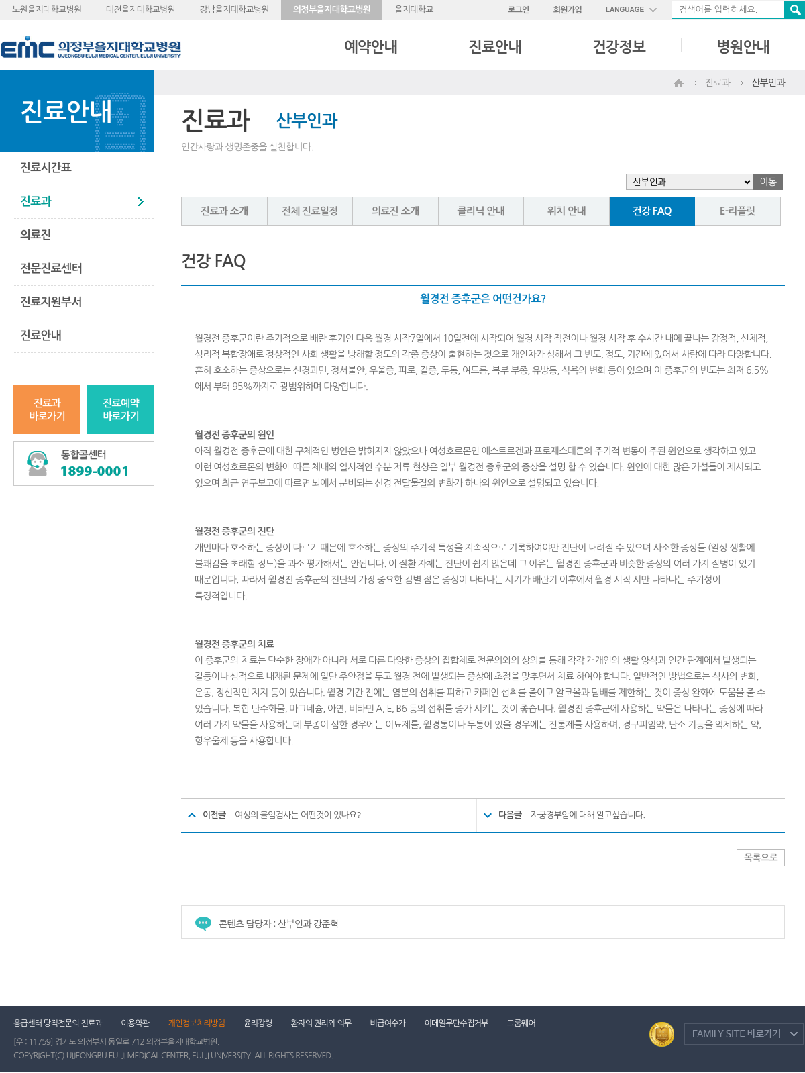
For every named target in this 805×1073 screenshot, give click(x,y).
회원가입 (567, 10)
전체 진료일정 (310, 211)
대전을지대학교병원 (141, 9)
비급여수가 (388, 1023)
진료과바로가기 (47, 409)
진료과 (35, 201)
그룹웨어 (521, 1023)
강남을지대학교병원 (234, 9)
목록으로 (760, 857)
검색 (794, 9)
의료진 (35, 235)
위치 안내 (566, 211)
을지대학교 (413, 9)
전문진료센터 (51, 268)
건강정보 (618, 47)
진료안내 (494, 47)
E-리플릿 (737, 211)
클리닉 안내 (480, 211)
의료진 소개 (395, 211)
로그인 (518, 10)
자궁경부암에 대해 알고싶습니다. (588, 815)
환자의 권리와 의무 (321, 1023)
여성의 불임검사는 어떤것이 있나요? (298, 815)
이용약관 (135, 1023)
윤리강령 (258, 1023)
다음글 (510, 815)
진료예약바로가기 (121, 409)
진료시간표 (45, 168)
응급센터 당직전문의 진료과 (57, 1023)
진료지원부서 (51, 302)
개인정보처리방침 (196, 1023)
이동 (768, 182)
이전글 (214, 815)
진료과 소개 (224, 211)
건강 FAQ (652, 211)
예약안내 (370, 47)
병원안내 (742, 47)
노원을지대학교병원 (47, 9)
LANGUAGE (625, 9)
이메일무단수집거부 (456, 1023)
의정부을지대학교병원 (331, 9)
